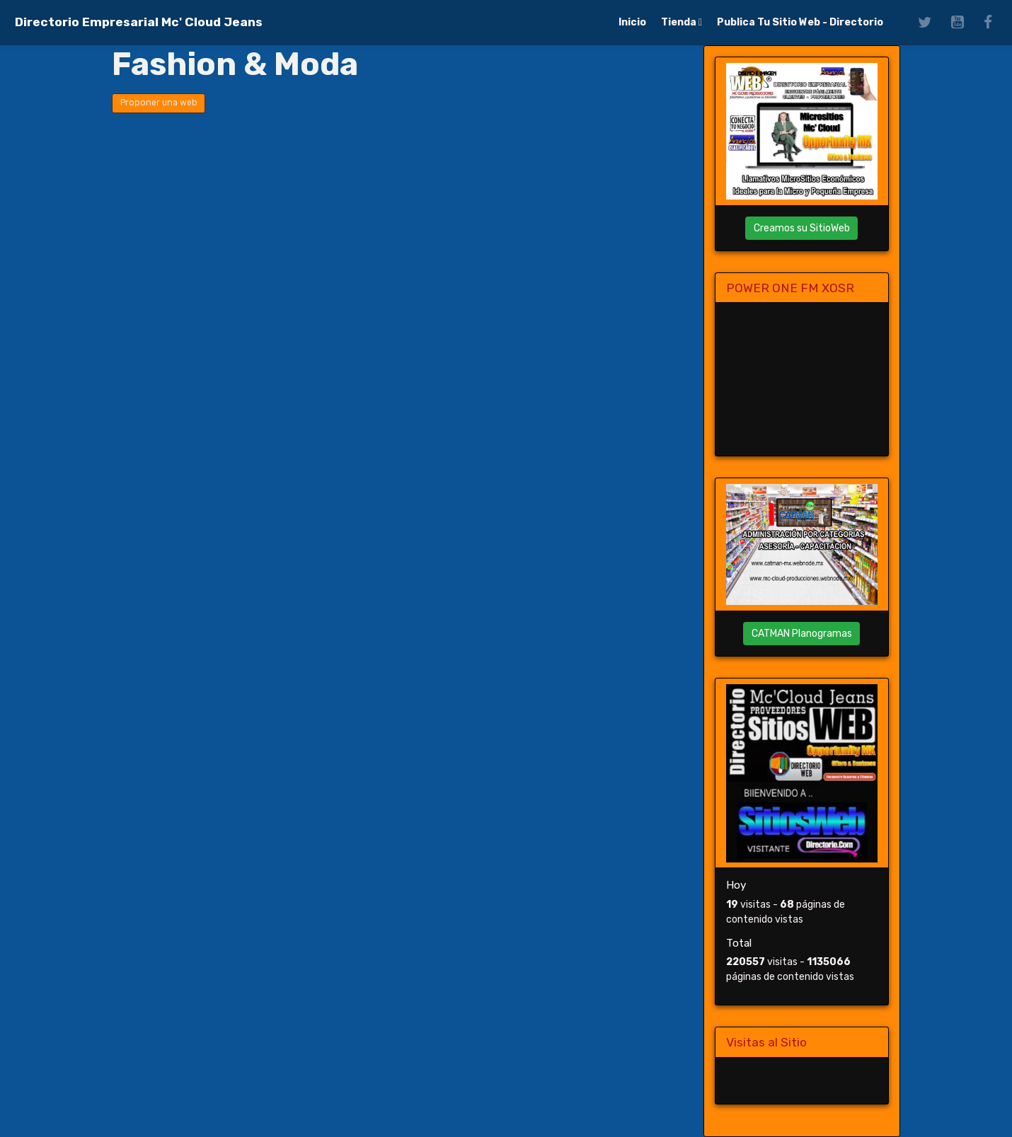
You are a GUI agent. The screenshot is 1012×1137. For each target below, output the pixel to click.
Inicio (632, 22)
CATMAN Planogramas (802, 634)
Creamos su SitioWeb (802, 228)
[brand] (139, 22)
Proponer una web (158, 103)
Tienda (679, 22)
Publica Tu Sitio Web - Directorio (800, 22)
